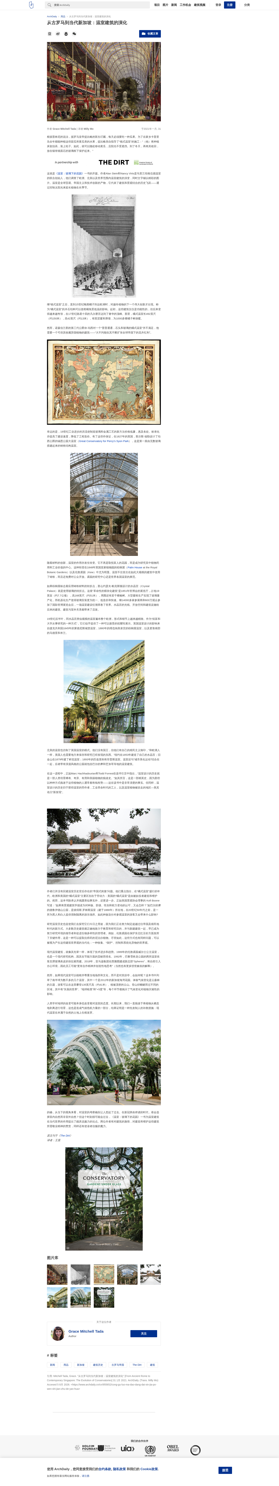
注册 (230, 4)
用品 (66, 1364)
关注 (144, 1333)
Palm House (135, 567)
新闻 (174, 5)
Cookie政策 (149, 1469)
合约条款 (104, 1469)
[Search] (102, 5)
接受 (225, 1470)
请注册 (85, 1475)
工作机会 (185, 5)
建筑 (152, 1364)
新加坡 (81, 1364)
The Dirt (65, 1135)
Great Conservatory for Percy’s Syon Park (104, 441)
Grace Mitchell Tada (86, 1331)
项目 (157, 5)
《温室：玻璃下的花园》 (69, 173)
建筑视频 (199, 5)
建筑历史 (98, 1364)
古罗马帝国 (118, 1364)
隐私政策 (119, 1469)
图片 (165, 5)
